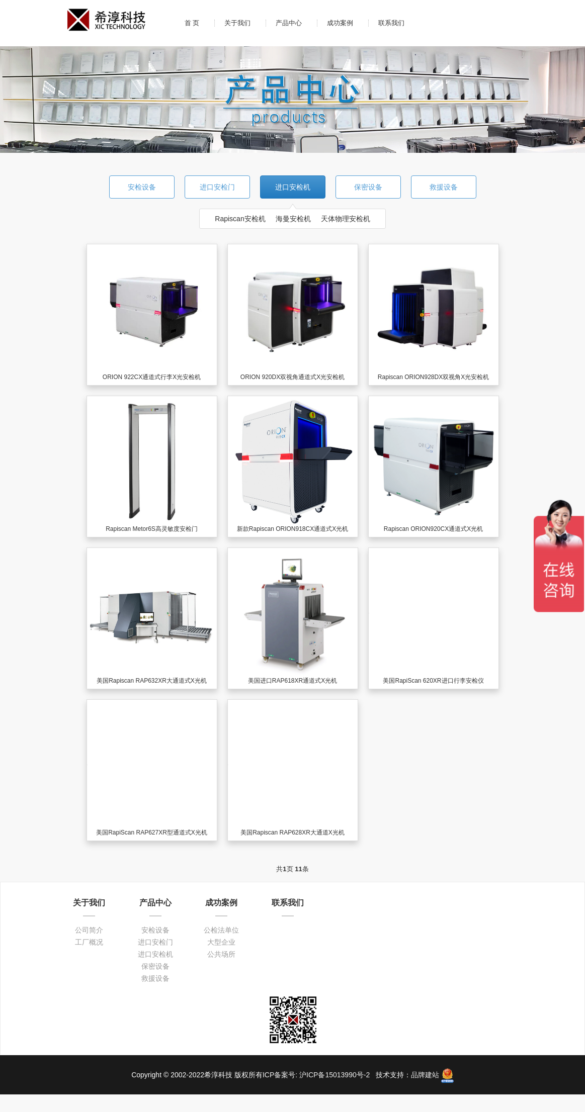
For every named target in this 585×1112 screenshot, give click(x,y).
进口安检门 (217, 187)
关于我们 (237, 23)
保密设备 (368, 187)
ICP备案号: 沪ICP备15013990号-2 (317, 1075)
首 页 (192, 23)
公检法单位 (221, 930)
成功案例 (340, 23)
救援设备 (444, 187)
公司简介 (89, 930)
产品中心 (289, 23)
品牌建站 (425, 1075)
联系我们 (391, 23)
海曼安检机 (293, 219)
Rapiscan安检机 (240, 219)
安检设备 (142, 187)
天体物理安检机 (345, 219)
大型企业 (221, 942)
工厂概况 (89, 942)
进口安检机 (292, 187)
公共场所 (221, 954)
